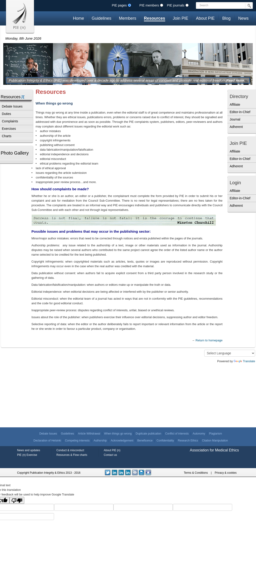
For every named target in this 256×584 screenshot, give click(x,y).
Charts (6, 136)
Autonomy (199, 433)
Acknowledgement (122, 440)
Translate (244, 361)
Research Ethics (188, 440)
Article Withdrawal (89, 433)
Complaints (10, 121)
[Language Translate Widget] (229, 353)
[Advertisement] (241, 245)
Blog (226, 18)
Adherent (236, 127)
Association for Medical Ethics (214, 450)
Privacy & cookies (226, 472)
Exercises (9, 128)
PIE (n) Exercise (27, 455)
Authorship (100, 440)
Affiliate (235, 104)
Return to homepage (208, 340)
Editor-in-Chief (240, 112)
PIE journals (175, 5)
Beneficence (144, 440)
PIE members (149, 5)
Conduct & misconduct (70, 450)
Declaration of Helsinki (47, 440)
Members (127, 18)
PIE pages (119, 5)
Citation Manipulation (215, 440)
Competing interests (77, 440)
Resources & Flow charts (71, 455)
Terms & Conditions (196, 472)
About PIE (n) (112, 450)
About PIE (205, 18)
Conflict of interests (177, 433)
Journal (235, 119)
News (243, 18)
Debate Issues (12, 106)
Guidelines (101, 18)
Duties (6, 114)
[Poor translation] (16, 500)
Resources (154, 18)
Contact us (110, 455)
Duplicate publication (148, 433)
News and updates (28, 450)
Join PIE (180, 18)
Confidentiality (165, 440)
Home (78, 18)
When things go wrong (118, 433)
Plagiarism (215, 433)
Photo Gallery (15, 153)
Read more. (235, 80)
